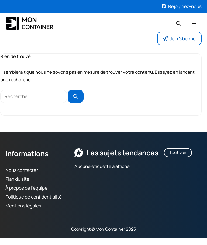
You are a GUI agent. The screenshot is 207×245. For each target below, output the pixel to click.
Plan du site (17, 179)
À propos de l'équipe (26, 188)
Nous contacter (21, 170)
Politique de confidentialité (33, 197)
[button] (178, 23)
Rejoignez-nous (185, 6)
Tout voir (178, 152)
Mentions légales (23, 206)
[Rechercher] (76, 96)
